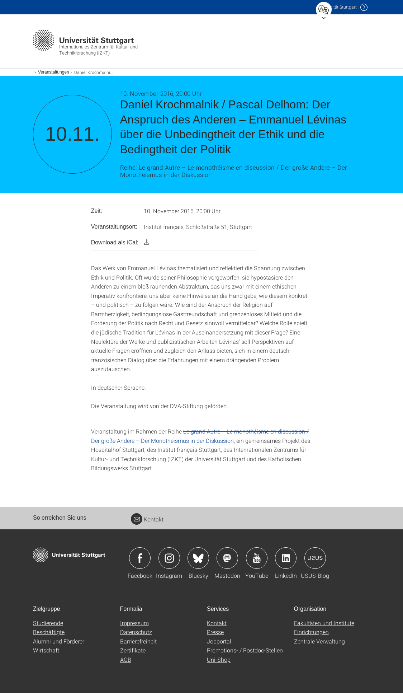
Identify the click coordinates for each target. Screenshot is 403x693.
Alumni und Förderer (58, 641)
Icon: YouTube (256, 558)
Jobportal (219, 641)
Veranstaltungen (53, 72)
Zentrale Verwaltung (319, 641)
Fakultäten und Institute (324, 623)
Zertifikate (133, 650)
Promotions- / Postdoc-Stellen (245, 650)
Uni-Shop (219, 659)
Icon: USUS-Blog (315, 558)
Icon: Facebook (140, 558)
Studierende (48, 623)
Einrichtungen (311, 632)
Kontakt (147, 519)
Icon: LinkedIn (286, 558)
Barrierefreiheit (138, 641)
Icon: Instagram (169, 558)
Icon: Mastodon (227, 558)
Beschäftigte (49, 632)
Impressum (134, 623)
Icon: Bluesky (198, 558)
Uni (337, 7)
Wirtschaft (46, 650)
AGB (125, 659)
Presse (215, 632)
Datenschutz (136, 632)
